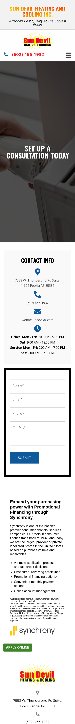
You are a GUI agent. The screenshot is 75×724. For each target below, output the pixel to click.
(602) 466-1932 (28, 54)
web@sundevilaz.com (37, 320)
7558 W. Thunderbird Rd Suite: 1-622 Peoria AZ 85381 (37, 703)
